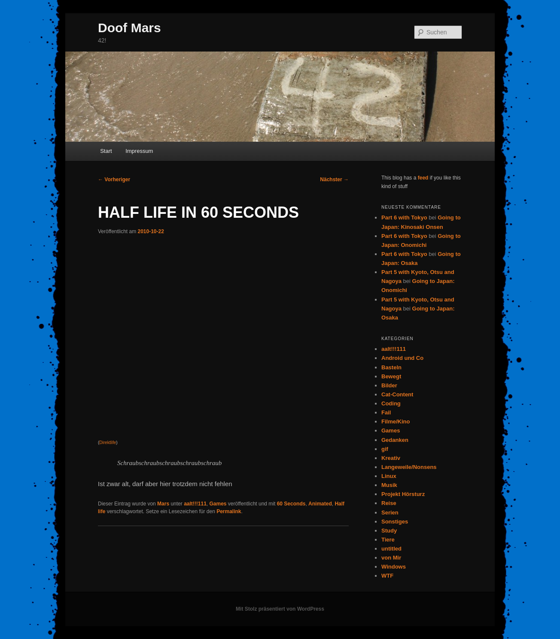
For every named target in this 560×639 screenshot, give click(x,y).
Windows (393, 566)
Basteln (391, 367)
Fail (386, 412)
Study (389, 530)
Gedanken (394, 440)
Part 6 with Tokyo (404, 217)
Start (106, 151)
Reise (388, 503)
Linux (388, 476)
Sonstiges (394, 521)
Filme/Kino (395, 421)
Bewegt (391, 376)
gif (384, 449)
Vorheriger (114, 179)
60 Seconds (291, 504)
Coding (391, 403)
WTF (387, 575)
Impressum (139, 151)
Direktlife (107, 442)
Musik (389, 485)
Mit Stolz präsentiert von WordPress (280, 609)
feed (423, 178)
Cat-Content (397, 394)
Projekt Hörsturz (403, 494)
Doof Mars (129, 28)
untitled (391, 548)
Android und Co (402, 358)
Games (217, 504)
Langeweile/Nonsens (409, 467)
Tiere (388, 539)
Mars (163, 504)
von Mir (391, 557)
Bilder (389, 385)
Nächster (334, 179)
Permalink (228, 511)
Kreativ (390, 458)
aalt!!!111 (195, 504)
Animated (320, 504)
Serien (390, 512)
